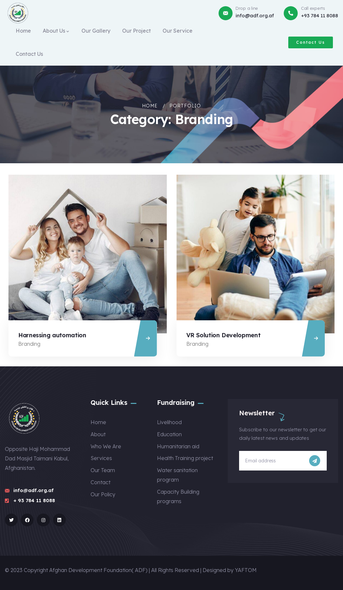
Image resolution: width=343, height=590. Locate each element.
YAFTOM (246, 570)
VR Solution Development (223, 335)
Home (150, 106)
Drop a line (247, 8)
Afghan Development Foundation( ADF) (98, 570)
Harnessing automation (52, 335)
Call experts (313, 8)
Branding (29, 344)
